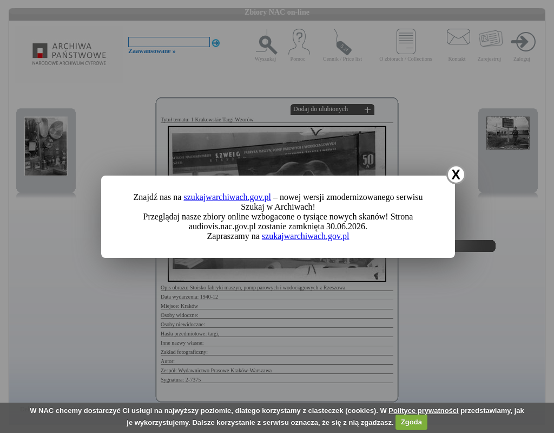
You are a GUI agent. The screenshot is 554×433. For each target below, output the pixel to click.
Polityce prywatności (423, 410)
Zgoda (411, 422)
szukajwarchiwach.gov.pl (227, 197)
